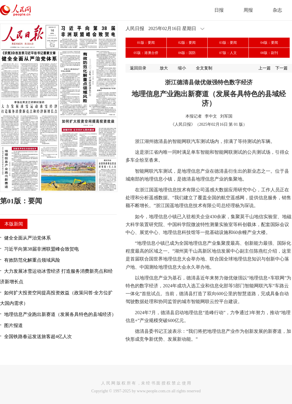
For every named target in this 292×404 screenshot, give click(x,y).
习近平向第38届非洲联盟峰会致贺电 (41, 248)
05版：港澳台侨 (146, 53)
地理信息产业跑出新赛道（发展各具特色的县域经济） (60, 314)
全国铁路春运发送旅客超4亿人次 (38, 336)
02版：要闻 (187, 43)
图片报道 (13, 325)
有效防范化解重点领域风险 (32, 260)
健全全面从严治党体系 (27, 237)
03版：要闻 (228, 43)
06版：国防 (187, 53)
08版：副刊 (269, 53)
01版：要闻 (146, 43)
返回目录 (138, 68)
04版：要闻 (269, 43)
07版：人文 (228, 53)
